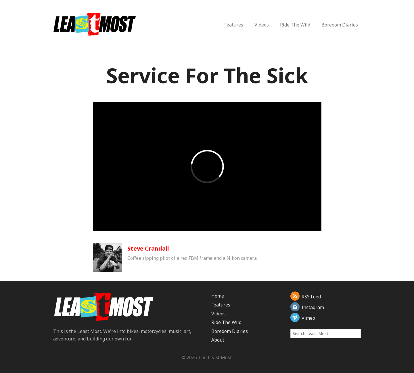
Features (233, 25)
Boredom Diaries (339, 25)
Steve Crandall (148, 248)
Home (217, 296)
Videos (261, 25)
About (217, 340)
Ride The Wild (295, 25)
